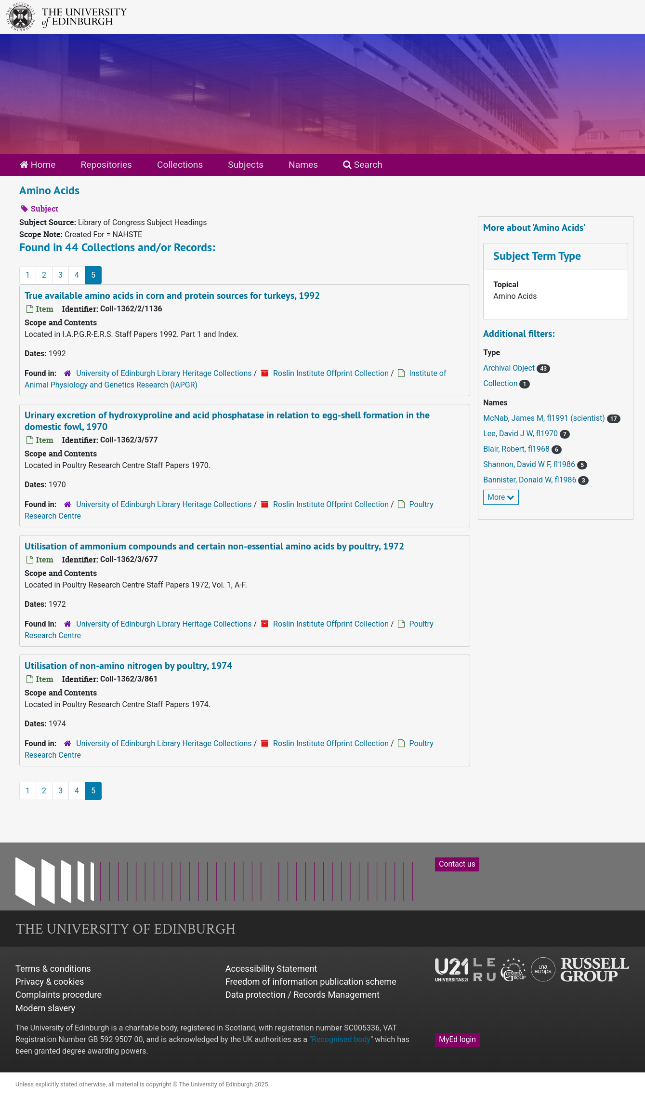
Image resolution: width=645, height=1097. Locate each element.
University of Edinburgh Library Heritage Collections (163, 373)
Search (362, 164)
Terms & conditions (53, 968)
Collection (501, 383)
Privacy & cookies (49, 982)
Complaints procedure (58, 995)
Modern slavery (45, 1008)
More (500, 497)
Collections (180, 164)
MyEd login (457, 1039)
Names (303, 164)
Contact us (457, 864)
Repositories (106, 164)
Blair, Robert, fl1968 (517, 449)
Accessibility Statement (271, 968)
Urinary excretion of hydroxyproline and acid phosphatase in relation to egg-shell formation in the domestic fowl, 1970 (227, 421)
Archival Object (510, 368)
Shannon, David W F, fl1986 (530, 464)
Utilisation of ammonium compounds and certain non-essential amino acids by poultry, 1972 (214, 546)
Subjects (245, 164)
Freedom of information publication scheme (310, 982)
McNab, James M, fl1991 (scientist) (544, 418)
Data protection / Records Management (302, 995)
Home (37, 164)
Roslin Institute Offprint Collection (331, 373)
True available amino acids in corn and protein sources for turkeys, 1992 (172, 295)
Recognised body (341, 1039)
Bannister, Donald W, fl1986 (530, 479)
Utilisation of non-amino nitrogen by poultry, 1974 (128, 665)
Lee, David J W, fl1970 (521, 433)
